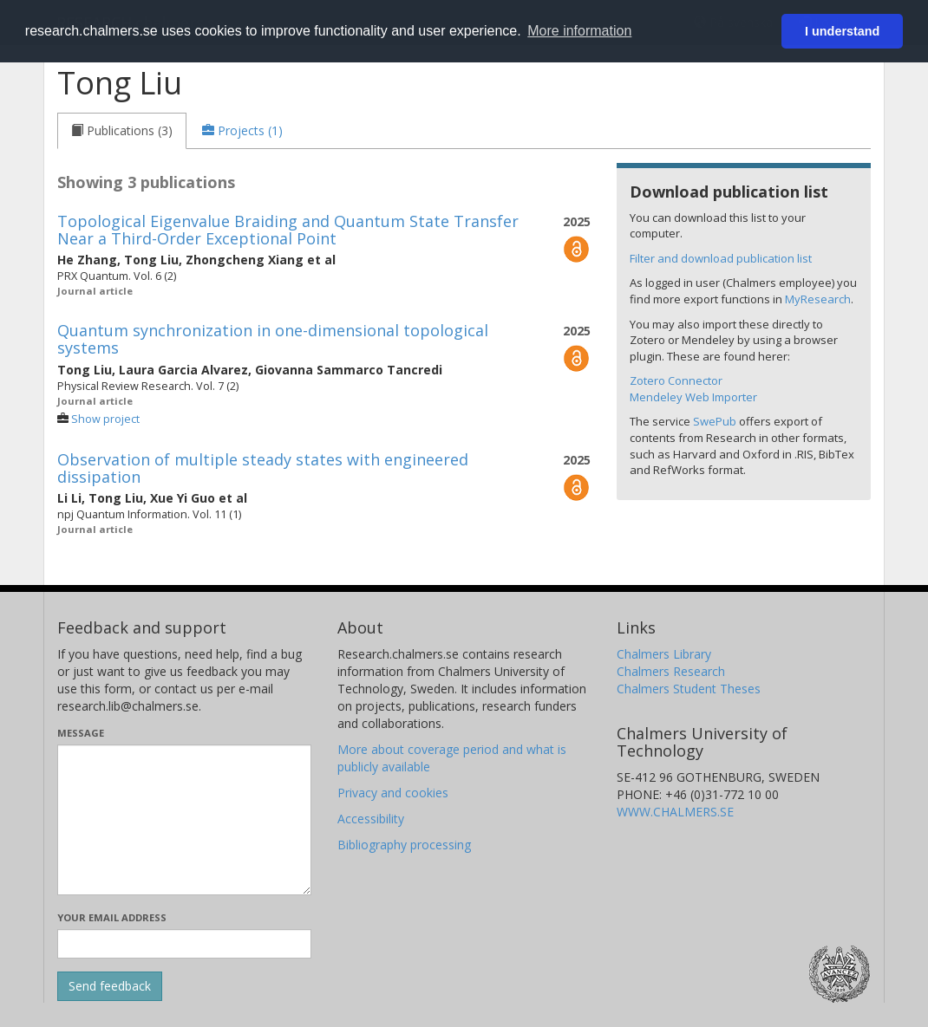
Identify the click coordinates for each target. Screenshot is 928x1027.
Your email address (112, 917)
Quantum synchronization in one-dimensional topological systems (272, 339)
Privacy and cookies (392, 792)
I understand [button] (842, 31)
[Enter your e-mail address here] (184, 944)
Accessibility (370, 818)
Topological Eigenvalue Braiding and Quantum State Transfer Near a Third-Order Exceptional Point (288, 230)
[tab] (121, 131)
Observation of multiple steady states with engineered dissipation (262, 468)
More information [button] (579, 30)
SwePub (714, 421)
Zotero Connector (676, 380)
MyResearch (818, 299)
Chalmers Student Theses (689, 688)
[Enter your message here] (184, 819)
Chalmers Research (671, 671)
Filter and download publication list (721, 258)
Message (80, 732)
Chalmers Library (664, 654)
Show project (105, 419)
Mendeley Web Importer (693, 397)
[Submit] (109, 986)
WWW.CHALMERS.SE (675, 811)
